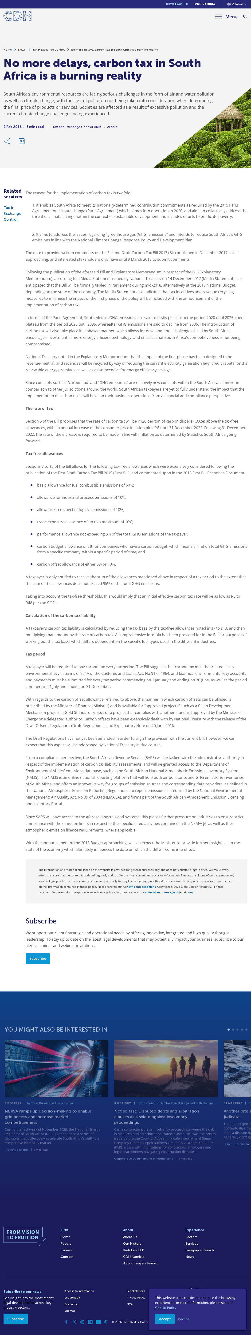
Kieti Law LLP (177, 4)
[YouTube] (98, 1322)
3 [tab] (237, 1044)
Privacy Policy (136, 1297)
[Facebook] (66, 1322)
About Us (130, 1237)
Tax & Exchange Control (49, 51)
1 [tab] (228, 1044)
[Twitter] (74, 1322)
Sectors (191, 1237)
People (66, 1244)
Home (8, 51)
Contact (67, 1257)
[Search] (245, 17)
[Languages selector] (236, 4)
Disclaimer (72, 1304)
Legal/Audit (72, 1297)
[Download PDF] (21, 143)
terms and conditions (141, 886)
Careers (67, 1250)
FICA (130, 1304)
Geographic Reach (199, 1250)
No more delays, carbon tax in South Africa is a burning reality (114, 51)
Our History (132, 1244)
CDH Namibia (205, 4)
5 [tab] (246, 1044)
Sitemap (70, 1310)
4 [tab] (242, 1044)
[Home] (17, 17)
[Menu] (226, 17)
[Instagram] (82, 1322)
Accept (165, 1319)
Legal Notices (136, 1291)
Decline (184, 1319)
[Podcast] (106, 1322)
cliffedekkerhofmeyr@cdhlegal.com (169, 892)
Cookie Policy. (166, 1308)
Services (191, 1244)
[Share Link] (7, 143)
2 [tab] (233, 1044)
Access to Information (79, 1291)
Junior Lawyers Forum (140, 1263)
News (22, 51)
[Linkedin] (90, 1322)
